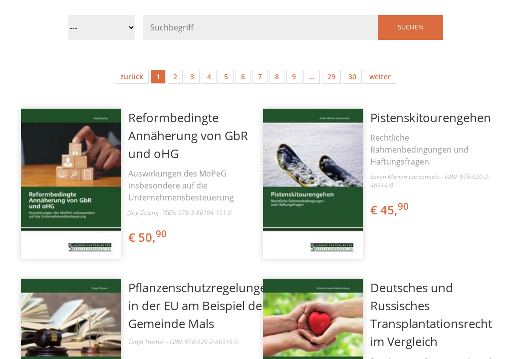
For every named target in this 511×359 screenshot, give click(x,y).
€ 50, (148, 237)
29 (331, 76)
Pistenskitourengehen (430, 117)
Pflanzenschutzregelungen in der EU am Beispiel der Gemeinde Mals (201, 305)
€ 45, (390, 209)
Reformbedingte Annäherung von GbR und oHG (188, 135)
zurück (131, 76)
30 (352, 76)
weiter (380, 76)
